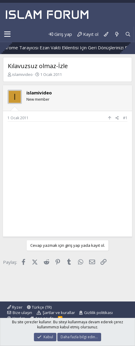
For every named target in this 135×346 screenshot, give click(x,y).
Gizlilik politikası (98, 312)
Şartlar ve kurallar (59, 312)
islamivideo (22, 74)
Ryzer (14, 307)
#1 (125, 117)
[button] (7, 34)
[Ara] (128, 34)
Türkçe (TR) (39, 307)
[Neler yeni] (116, 34)
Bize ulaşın (22, 312)
